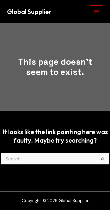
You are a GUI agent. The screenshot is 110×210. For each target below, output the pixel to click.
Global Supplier (29, 12)
